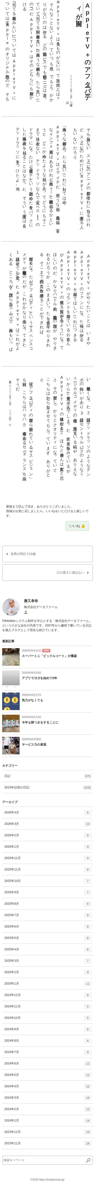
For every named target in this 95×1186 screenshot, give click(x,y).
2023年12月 (48, 1133)
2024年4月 (48, 1088)
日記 (48, 777)
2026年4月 (48, 814)
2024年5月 (48, 1076)
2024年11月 (48, 1008)
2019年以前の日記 (48, 789)
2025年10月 (48, 882)
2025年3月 (48, 962)
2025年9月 (48, 894)
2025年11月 (48, 871)
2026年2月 (48, 837)
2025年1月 (48, 985)
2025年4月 (48, 951)
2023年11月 (48, 1145)
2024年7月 (48, 1054)
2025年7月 (48, 917)
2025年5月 (48, 939)
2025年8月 (48, 905)
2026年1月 (48, 848)
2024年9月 (48, 1031)
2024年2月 (48, 1111)
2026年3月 (48, 825)
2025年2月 (48, 974)
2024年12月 (48, 996)
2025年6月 (48, 928)
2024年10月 (48, 1019)
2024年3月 (48, 1099)
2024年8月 (48, 1042)
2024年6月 (48, 1065)
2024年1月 (48, 1122)
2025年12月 (48, 860)
